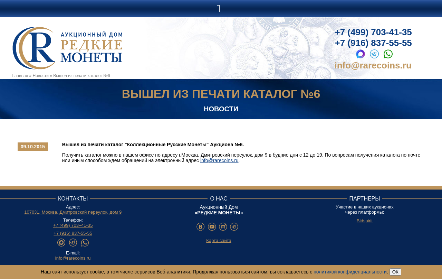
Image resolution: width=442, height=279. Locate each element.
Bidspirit (365, 220)
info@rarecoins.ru (373, 65)
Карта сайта (218, 240)
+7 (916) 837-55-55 (373, 43)
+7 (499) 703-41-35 (373, 32)
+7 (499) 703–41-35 (73, 225)
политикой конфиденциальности (350, 272)
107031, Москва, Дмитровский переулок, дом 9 (73, 212)
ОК (395, 272)
